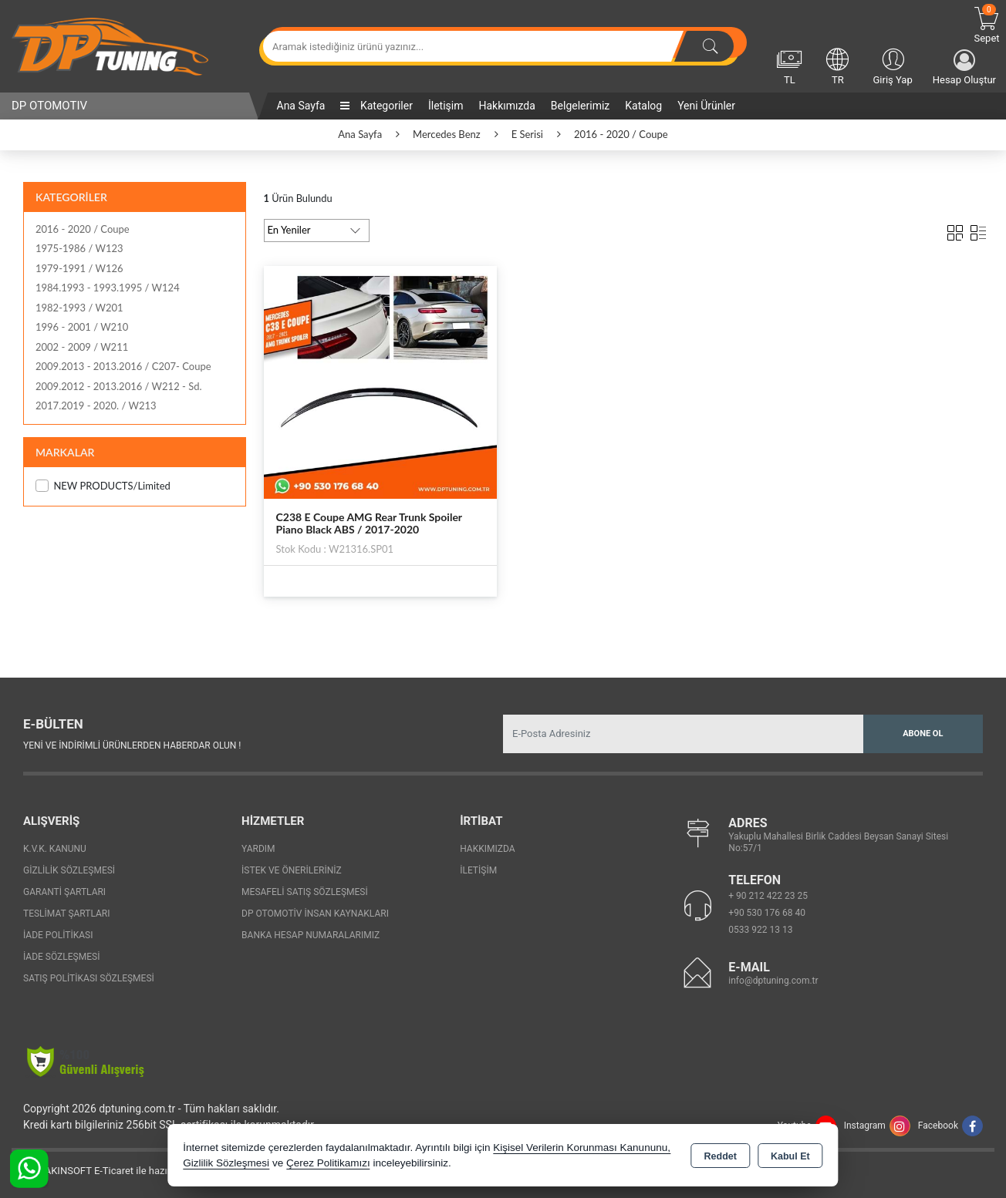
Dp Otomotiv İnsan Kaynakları (315, 913)
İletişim (446, 105)
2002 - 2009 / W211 (81, 347)
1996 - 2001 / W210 (81, 327)
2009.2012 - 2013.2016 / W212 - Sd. (118, 386)
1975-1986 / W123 (79, 248)
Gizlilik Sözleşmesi (69, 870)
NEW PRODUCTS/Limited (102, 486)
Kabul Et (790, 1156)
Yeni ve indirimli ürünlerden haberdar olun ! (132, 745)
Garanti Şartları (64, 892)
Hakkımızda (506, 105)
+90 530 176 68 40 (766, 912)
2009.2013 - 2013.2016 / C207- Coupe (123, 366)
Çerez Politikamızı (328, 1163)
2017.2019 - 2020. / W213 (96, 405)
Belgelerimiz (580, 105)
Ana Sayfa (301, 105)
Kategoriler (376, 105)
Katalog (643, 105)
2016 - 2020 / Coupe (82, 229)
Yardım (258, 848)
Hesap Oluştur (964, 67)
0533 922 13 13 (760, 929)
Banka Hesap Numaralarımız (310, 935)
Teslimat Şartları (66, 913)
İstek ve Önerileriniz (291, 870)
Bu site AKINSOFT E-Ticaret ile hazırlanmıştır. (111, 1170)
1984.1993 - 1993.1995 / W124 (107, 287)
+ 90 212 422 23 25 (768, 895)
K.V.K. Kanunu (54, 848)
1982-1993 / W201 (79, 307)
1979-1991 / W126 (79, 268)
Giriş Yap (892, 65)
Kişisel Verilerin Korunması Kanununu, (581, 1147)
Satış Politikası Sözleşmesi (88, 978)
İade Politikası (58, 935)
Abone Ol (923, 734)
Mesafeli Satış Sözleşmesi (304, 892)
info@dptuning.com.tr (773, 980)
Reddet (720, 1156)
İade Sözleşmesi (61, 956)
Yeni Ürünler (706, 105)
